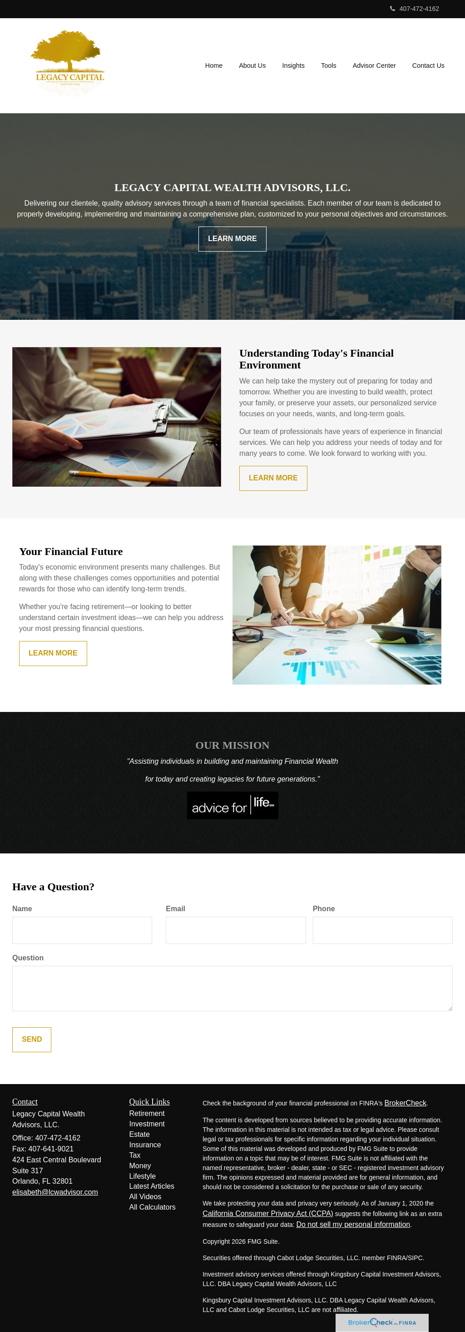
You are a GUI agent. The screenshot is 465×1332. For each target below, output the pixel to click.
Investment (147, 1124)
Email (175, 909)
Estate (139, 1134)
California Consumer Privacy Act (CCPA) (268, 1213)
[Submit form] (31, 1039)
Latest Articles (152, 1186)
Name (22, 909)
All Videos (145, 1197)
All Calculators (152, 1207)
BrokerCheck (405, 1103)
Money (140, 1166)
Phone (324, 909)
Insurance (145, 1145)
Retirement (147, 1113)
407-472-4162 (414, 8)
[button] (252, 65)
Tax (135, 1155)
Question (28, 958)
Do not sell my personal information (353, 1224)
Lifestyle (142, 1176)
